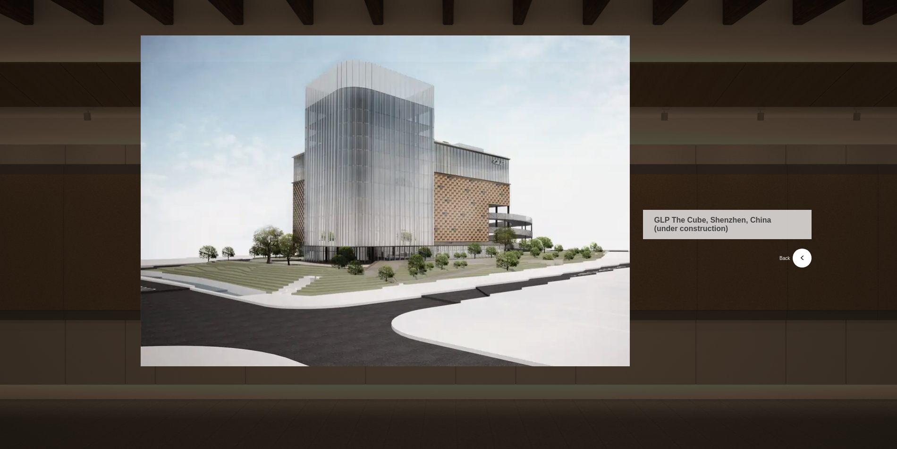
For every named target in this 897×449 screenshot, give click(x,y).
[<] (802, 258)
